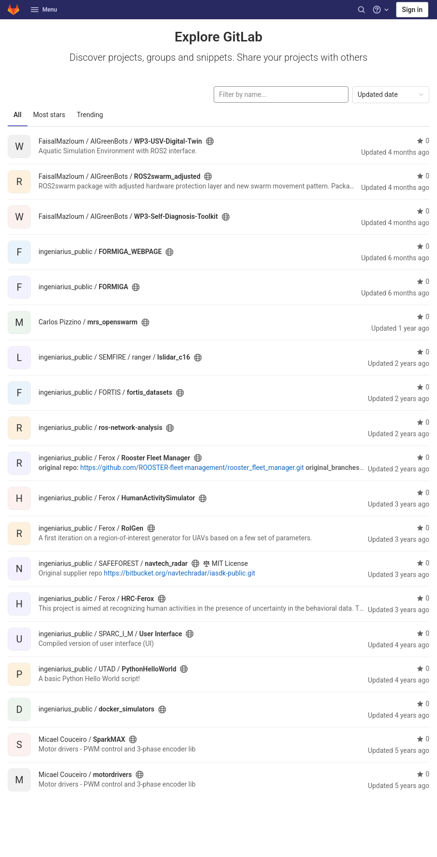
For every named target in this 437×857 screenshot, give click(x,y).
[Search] (361, 9)
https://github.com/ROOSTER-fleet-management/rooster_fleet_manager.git (192, 467)
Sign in (412, 9)
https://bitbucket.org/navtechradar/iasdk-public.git (179, 573)
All (17, 115)
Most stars (49, 115)
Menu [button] (44, 9)
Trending (90, 115)
